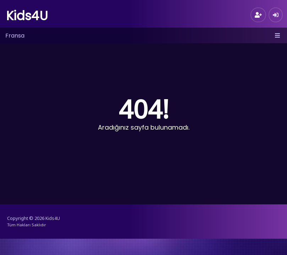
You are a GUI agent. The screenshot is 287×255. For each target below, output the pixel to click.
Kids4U (27, 15)
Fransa (14, 36)
